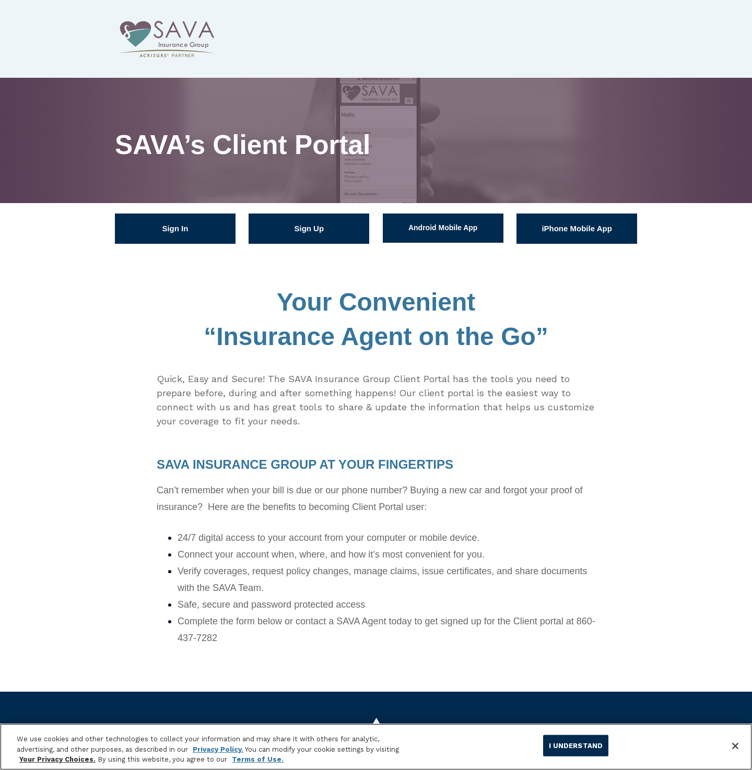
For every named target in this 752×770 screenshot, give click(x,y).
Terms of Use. (258, 759)
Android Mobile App (442, 227)
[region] (376, 747)
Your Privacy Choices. (57, 759)
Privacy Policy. (218, 749)
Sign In (175, 228)
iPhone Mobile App (577, 228)
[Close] (735, 746)
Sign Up (309, 228)
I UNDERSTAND (576, 745)
